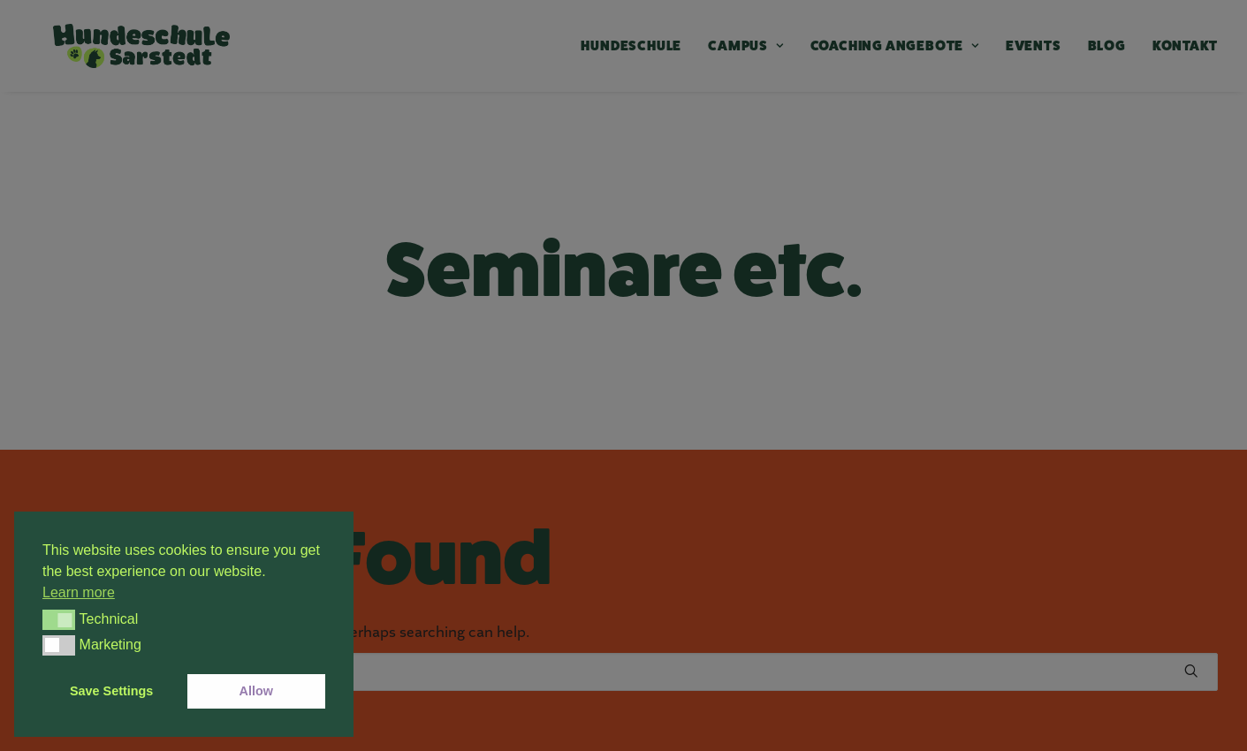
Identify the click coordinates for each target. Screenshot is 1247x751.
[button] (58, 619)
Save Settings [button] (111, 691)
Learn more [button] (78, 592)
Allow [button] (256, 691)
